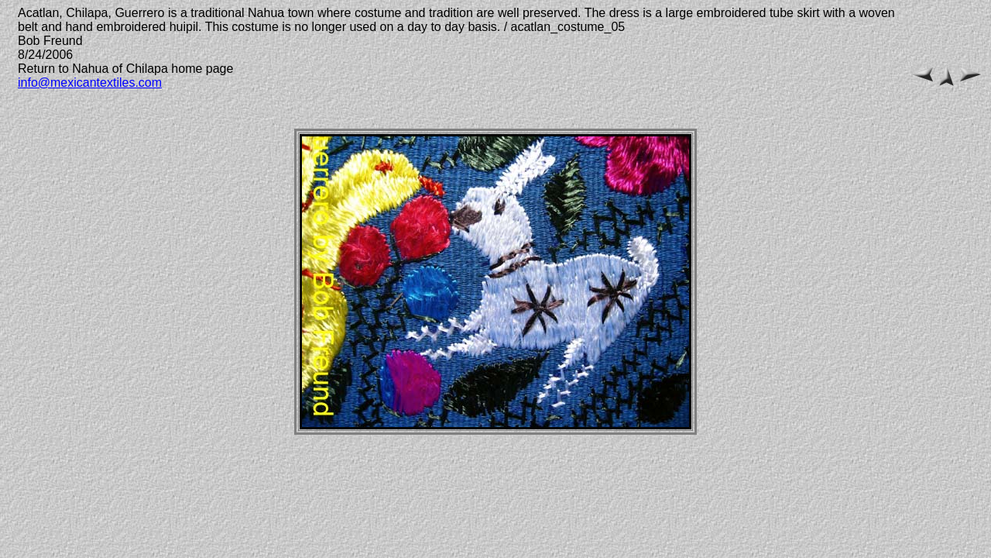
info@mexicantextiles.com (90, 82)
